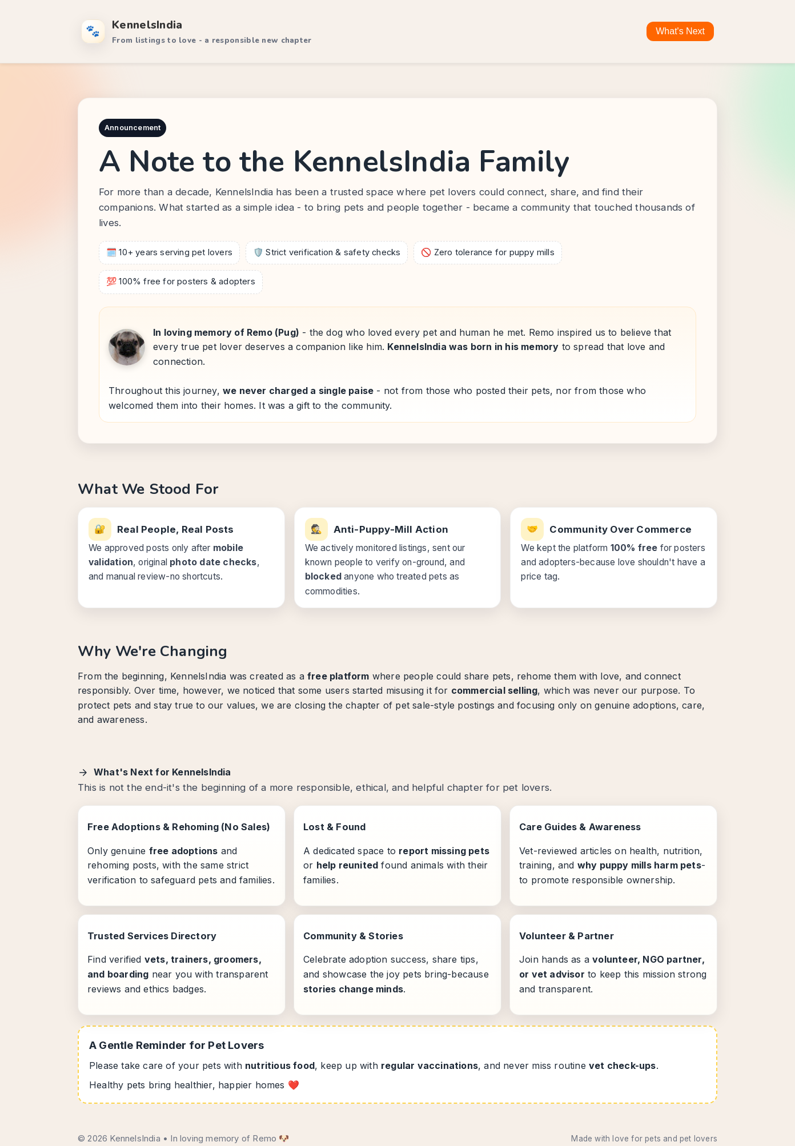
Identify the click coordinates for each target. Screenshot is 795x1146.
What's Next (680, 31)
